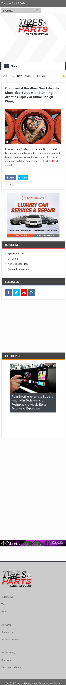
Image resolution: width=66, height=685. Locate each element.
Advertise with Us (10, 617)
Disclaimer (6, 638)
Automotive (7, 575)
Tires (3, 582)
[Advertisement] (33, 325)
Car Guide (13, 258)
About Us (6, 603)
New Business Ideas (18, 264)
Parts (4, 589)
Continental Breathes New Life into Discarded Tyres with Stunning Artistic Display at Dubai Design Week (32, 94)
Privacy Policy (8, 630)
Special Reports (16, 253)
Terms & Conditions (11, 645)
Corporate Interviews (18, 269)
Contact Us (7, 610)
